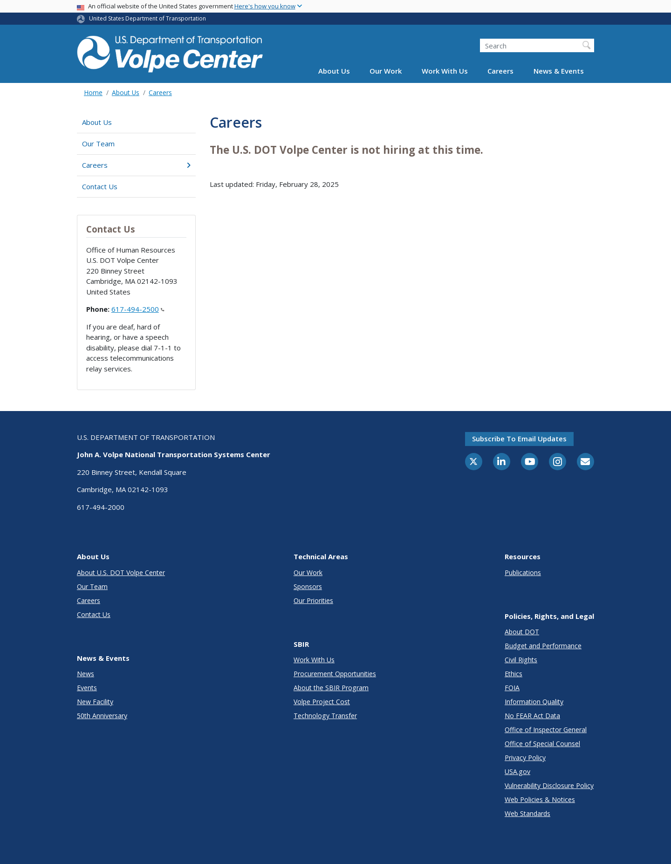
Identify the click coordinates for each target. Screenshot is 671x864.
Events (87, 687)
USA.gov (517, 771)
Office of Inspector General (546, 729)
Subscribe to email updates (519, 438)
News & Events (559, 70)
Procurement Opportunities (335, 673)
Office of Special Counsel (542, 743)
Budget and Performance (543, 645)
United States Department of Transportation (147, 18)
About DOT (522, 631)
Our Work (386, 70)
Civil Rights (521, 659)
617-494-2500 (137, 309)
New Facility (95, 701)
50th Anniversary (102, 715)
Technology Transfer (325, 715)
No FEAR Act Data (532, 715)
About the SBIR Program (331, 687)
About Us (334, 70)
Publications (523, 572)
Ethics (513, 673)
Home (93, 92)
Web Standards (527, 813)
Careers (500, 70)
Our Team (98, 143)
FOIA (512, 687)
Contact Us (99, 186)
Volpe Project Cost (322, 701)
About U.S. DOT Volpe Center (121, 572)
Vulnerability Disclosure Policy (549, 785)
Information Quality (534, 701)
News (85, 673)
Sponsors (308, 586)
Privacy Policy (525, 757)
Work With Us (445, 70)
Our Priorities (313, 600)
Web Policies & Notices (540, 799)
